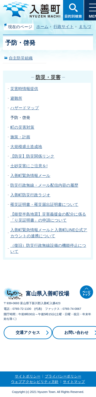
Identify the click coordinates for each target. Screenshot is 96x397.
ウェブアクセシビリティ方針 (35, 382)
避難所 (16, 98)
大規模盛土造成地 (26, 146)
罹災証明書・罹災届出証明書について (44, 204)
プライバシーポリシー (63, 376)
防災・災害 (48, 77)
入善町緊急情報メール (30, 175)
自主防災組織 (21, 58)
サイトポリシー (27, 376)
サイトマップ (74, 382)
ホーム (42, 26)
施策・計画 (20, 137)
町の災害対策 (22, 127)
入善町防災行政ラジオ (30, 195)
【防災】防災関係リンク (32, 156)
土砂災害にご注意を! (29, 166)
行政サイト (64, 26)
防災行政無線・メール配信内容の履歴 (44, 185)
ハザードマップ (24, 108)
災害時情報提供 (24, 88)
